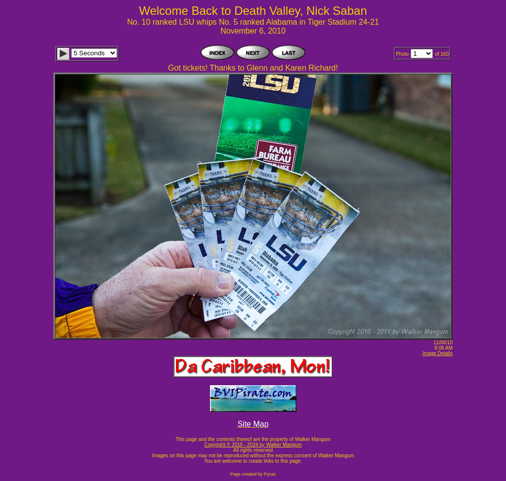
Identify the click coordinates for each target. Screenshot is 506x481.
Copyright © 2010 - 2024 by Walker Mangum (253, 444)
